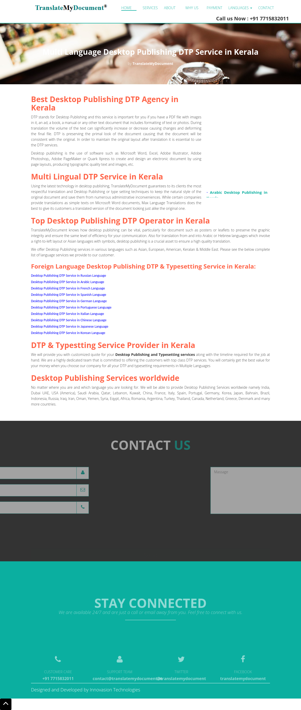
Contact (266, 7)
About (169, 7)
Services (150, 7)
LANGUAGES (240, 7)
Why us (191, 7)
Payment (214, 7)
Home (126, 7)
